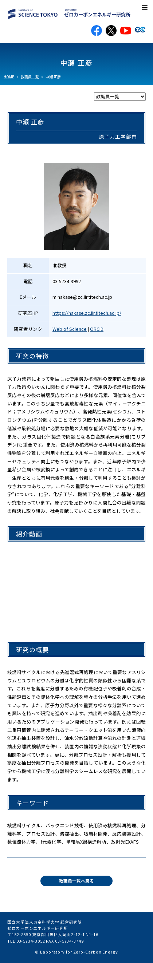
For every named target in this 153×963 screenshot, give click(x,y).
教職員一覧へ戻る (76, 880)
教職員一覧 (30, 76)
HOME (9, 76)
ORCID (96, 328)
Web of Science (69, 328)
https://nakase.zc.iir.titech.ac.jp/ (86, 312)
